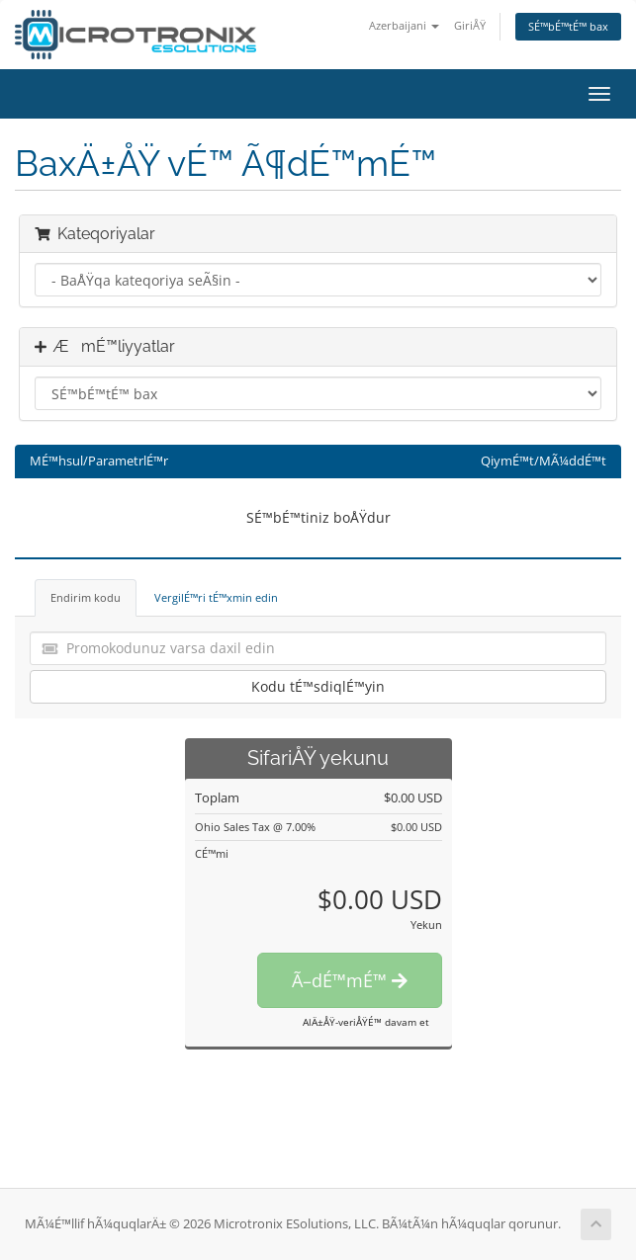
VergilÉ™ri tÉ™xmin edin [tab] (216, 597)
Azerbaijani (404, 25)
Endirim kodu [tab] (85, 597)
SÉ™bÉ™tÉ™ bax (568, 26)
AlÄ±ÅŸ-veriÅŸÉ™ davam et (366, 1022)
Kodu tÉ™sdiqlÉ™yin (318, 686)
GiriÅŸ (470, 25)
